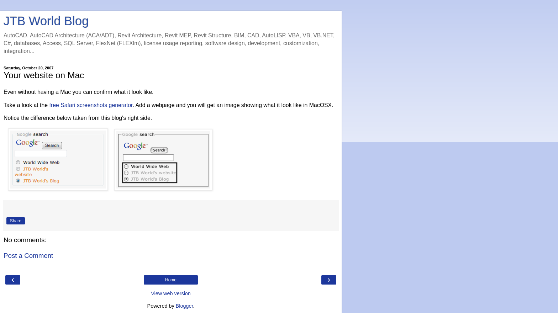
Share (15, 220)
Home (171, 279)
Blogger (184, 306)
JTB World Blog (46, 21)
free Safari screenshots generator (90, 105)
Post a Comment (28, 255)
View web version (171, 293)
